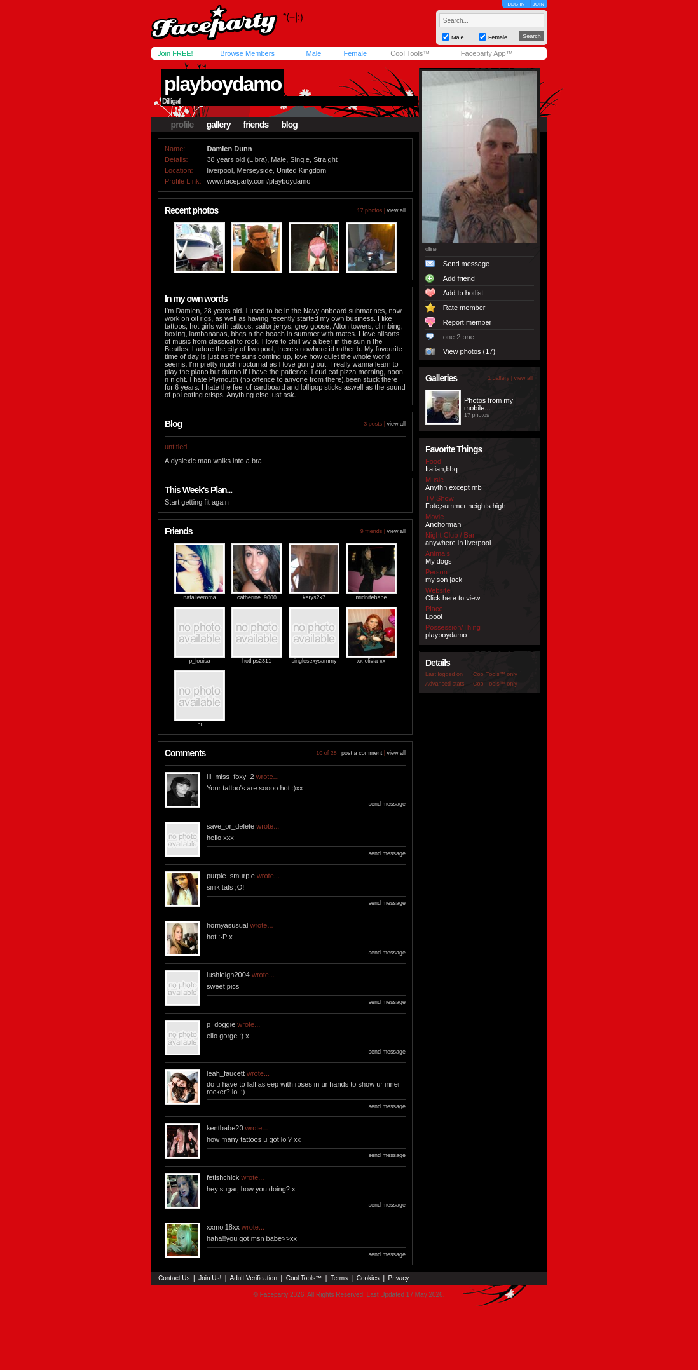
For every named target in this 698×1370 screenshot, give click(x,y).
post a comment (361, 753)
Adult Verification (253, 1278)
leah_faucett (226, 1073)
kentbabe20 (225, 1128)
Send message (466, 264)
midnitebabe (371, 597)
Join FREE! (175, 53)
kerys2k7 (314, 597)
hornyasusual (227, 925)
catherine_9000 (257, 597)
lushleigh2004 (228, 975)
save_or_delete (230, 826)
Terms (339, 1278)
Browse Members (247, 53)
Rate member (464, 307)
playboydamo (222, 83)
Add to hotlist (463, 293)
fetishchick (223, 1177)
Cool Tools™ (410, 53)
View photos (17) (469, 351)
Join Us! (209, 1278)
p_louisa (199, 661)
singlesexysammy (313, 661)
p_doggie (221, 1024)
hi (199, 724)
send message (387, 804)
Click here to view (452, 598)
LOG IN (515, 4)
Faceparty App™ (487, 53)
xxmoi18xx (223, 1227)
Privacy (398, 1278)
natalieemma (199, 597)
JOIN (538, 4)
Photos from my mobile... (488, 404)
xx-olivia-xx (371, 661)
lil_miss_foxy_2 (230, 776)
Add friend (459, 278)
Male (313, 53)
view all (396, 210)
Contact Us (173, 1278)
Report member (467, 322)
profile (182, 124)
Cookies (368, 1278)
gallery (218, 124)
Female (355, 53)
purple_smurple (231, 875)
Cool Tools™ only (495, 674)
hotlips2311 (256, 661)
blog (289, 124)
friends (256, 124)
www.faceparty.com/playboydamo (258, 181)
